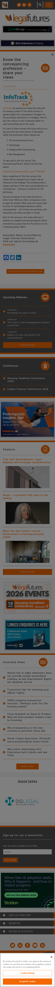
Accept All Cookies (27, 981)
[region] (27, 970)
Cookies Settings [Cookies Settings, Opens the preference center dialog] (27, 973)
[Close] (51, 957)
